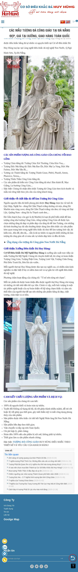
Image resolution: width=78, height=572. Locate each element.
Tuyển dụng (8, 509)
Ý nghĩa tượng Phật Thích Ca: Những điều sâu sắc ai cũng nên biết (35, 461)
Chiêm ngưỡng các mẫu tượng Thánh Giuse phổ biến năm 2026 (33, 474)
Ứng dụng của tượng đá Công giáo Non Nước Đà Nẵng (36, 242)
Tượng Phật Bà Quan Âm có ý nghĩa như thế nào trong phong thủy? (35, 464)
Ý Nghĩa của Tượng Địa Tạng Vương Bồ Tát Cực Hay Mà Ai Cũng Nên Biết (38, 484)
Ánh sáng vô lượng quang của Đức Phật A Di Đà (27, 458)
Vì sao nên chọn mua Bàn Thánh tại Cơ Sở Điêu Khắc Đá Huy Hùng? (35, 468)
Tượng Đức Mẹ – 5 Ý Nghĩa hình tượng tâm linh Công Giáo (32, 477)
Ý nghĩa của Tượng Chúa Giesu (21, 481)
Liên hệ (6, 515)
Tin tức (6, 512)
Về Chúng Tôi (9, 506)
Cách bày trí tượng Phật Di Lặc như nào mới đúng (28, 489)
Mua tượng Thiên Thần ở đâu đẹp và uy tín (25, 471)
